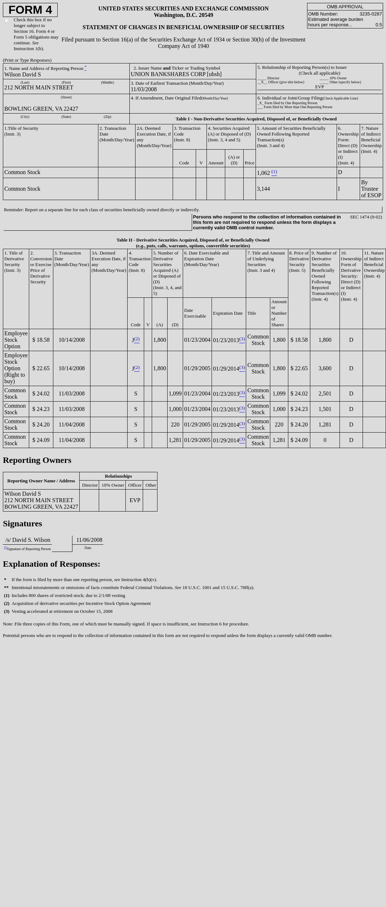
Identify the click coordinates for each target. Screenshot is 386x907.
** (5, 547)
